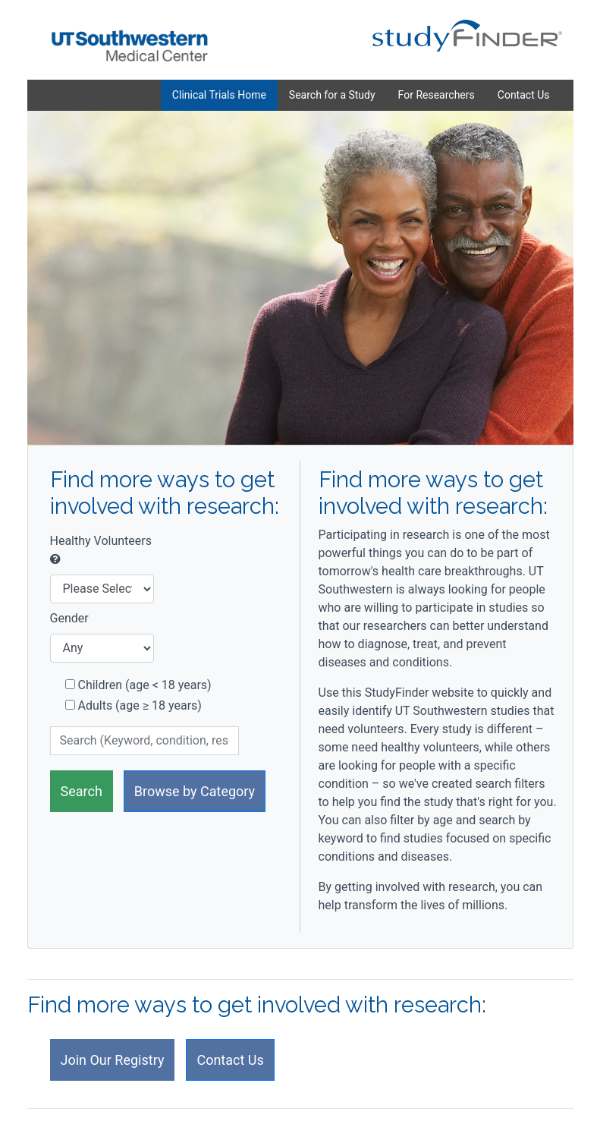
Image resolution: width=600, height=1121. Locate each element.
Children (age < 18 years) (138, 685)
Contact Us (524, 95)
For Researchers (436, 95)
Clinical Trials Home (219, 95)
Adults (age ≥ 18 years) (133, 705)
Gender (69, 618)
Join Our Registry (113, 1060)
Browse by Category (194, 791)
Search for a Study (332, 95)
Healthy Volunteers (101, 549)
